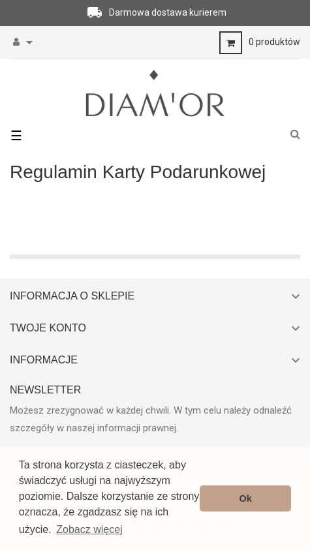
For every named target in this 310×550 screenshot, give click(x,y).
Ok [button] (246, 498)
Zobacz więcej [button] (89, 529)
